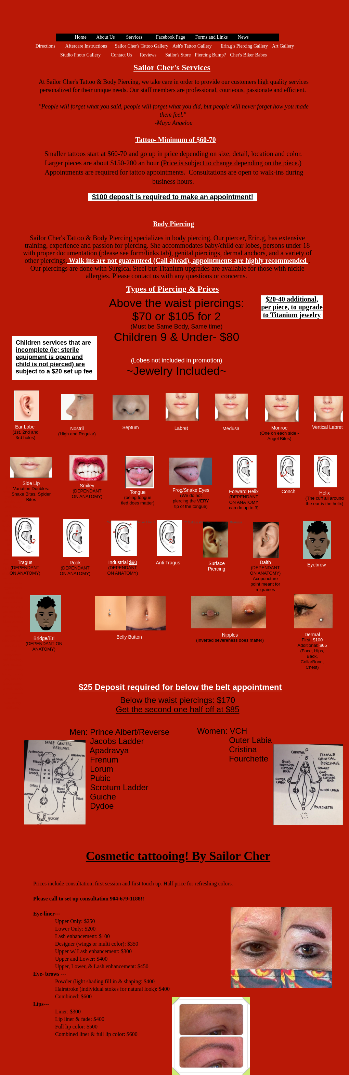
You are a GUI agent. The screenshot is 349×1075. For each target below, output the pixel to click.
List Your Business (229, 522)
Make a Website (198, 522)
